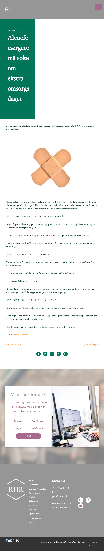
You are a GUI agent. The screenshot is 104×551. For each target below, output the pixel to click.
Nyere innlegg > (90, 344)
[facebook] (88, 500)
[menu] (98, 7)
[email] (80, 500)
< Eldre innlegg (13, 344)
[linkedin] (80, 506)
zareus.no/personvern (90, 545)
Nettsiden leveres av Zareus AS (52, 542)
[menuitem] (39, 480)
